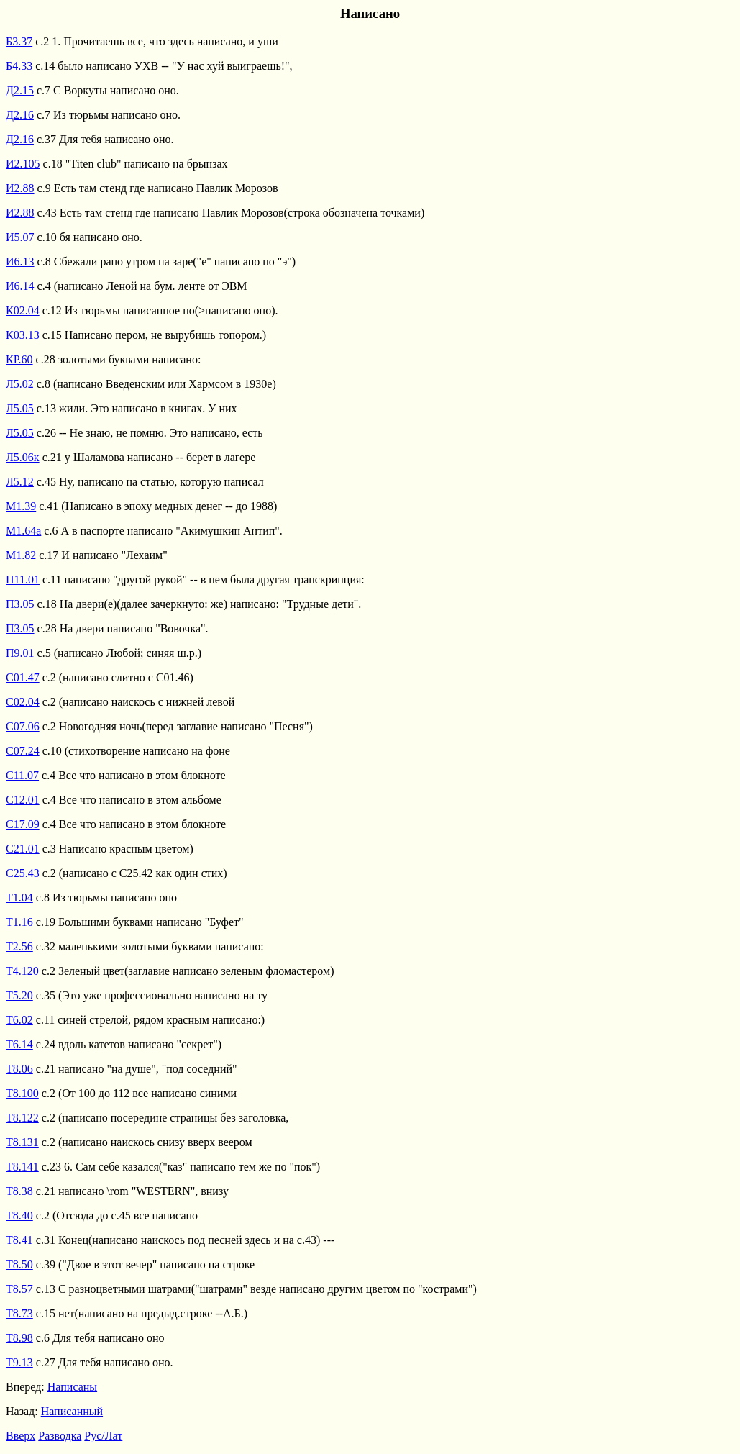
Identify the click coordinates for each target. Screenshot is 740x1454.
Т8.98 (19, 1338)
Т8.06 (19, 1069)
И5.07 (20, 237)
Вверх (20, 1436)
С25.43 (23, 873)
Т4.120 (22, 971)
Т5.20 (19, 995)
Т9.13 (19, 1362)
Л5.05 (20, 408)
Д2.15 (20, 90)
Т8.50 (19, 1264)
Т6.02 (19, 1020)
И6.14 (20, 286)
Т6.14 (19, 1044)
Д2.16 (20, 115)
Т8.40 (19, 1215)
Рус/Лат (103, 1436)
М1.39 (21, 506)
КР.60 (19, 359)
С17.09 (23, 824)
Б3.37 (19, 41)
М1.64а (23, 530)
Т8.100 (22, 1093)
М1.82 (21, 555)
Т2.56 (19, 946)
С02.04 (23, 702)
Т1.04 (19, 897)
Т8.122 (22, 1118)
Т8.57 (19, 1289)
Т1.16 (19, 922)
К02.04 (23, 310)
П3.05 (20, 604)
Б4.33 (19, 66)
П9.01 (20, 653)
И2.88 (20, 188)
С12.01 (23, 800)
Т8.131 (22, 1142)
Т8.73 (19, 1313)
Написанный (72, 1411)
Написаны (72, 1387)
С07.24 (23, 751)
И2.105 (23, 164)
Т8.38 (19, 1191)
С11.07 (22, 775)
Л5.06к (23, 457)
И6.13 (20, 261)
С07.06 (23, 726)
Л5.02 (20, 384)
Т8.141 (22, 1166)
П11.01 (23, 579)
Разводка (59, 1436)
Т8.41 (19, 1240)
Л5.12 (20, 482)
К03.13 (23, 335)
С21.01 (23, 848)
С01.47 (23, 677)
